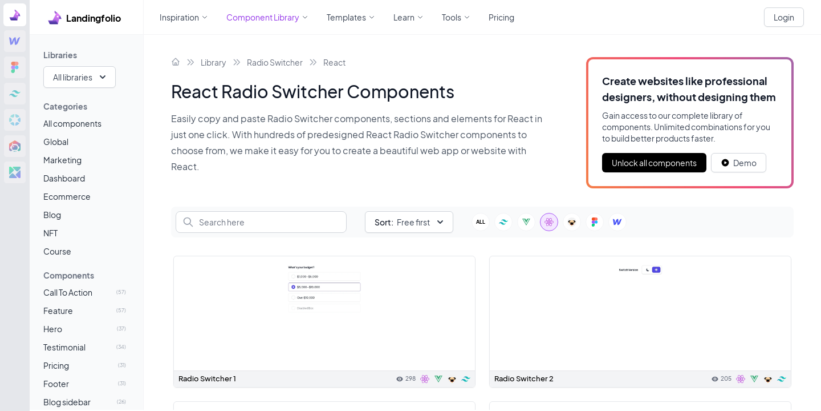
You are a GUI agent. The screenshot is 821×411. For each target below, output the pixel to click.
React (334, 62)
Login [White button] (784, 17)
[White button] (738, 162)
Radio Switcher (275, 62)
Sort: (384, 222)
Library (213, 62)
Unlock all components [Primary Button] (654, 163)
